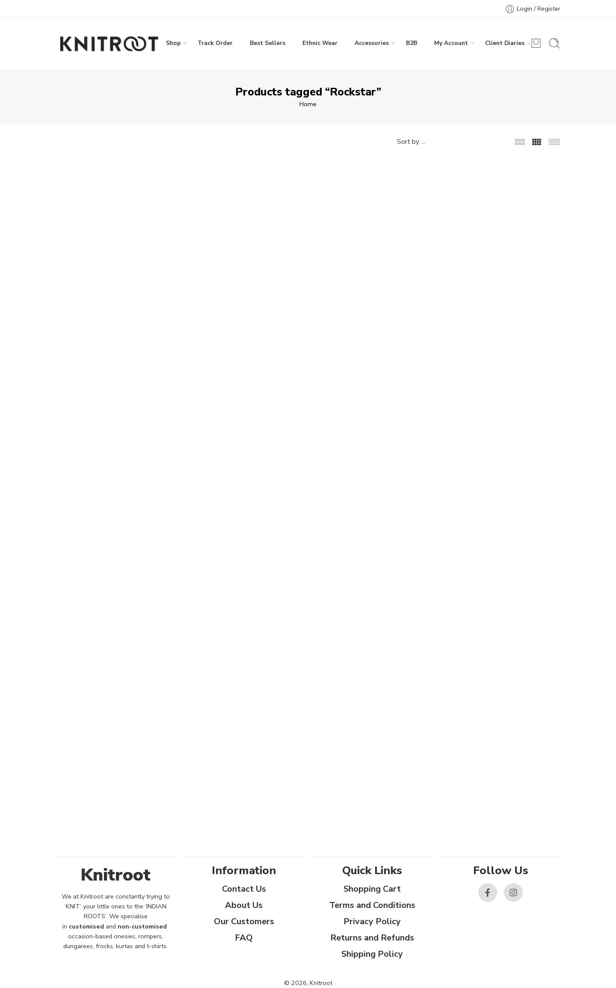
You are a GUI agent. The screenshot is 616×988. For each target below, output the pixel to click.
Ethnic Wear (320, 43)
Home (308, 104)
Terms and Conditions (372, 905)
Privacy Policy (372, 921)
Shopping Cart (372, 889)
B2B (411, 43)
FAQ (244, 937)
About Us (244, 905)
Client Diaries (504, 43)
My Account (451, 43)
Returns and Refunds (372, 937)
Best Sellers (267, 43)
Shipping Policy (372, 954)
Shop (173, 43)
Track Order (215, 43)
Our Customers (244, 921)
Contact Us (244, 889)
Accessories (372, 43)
